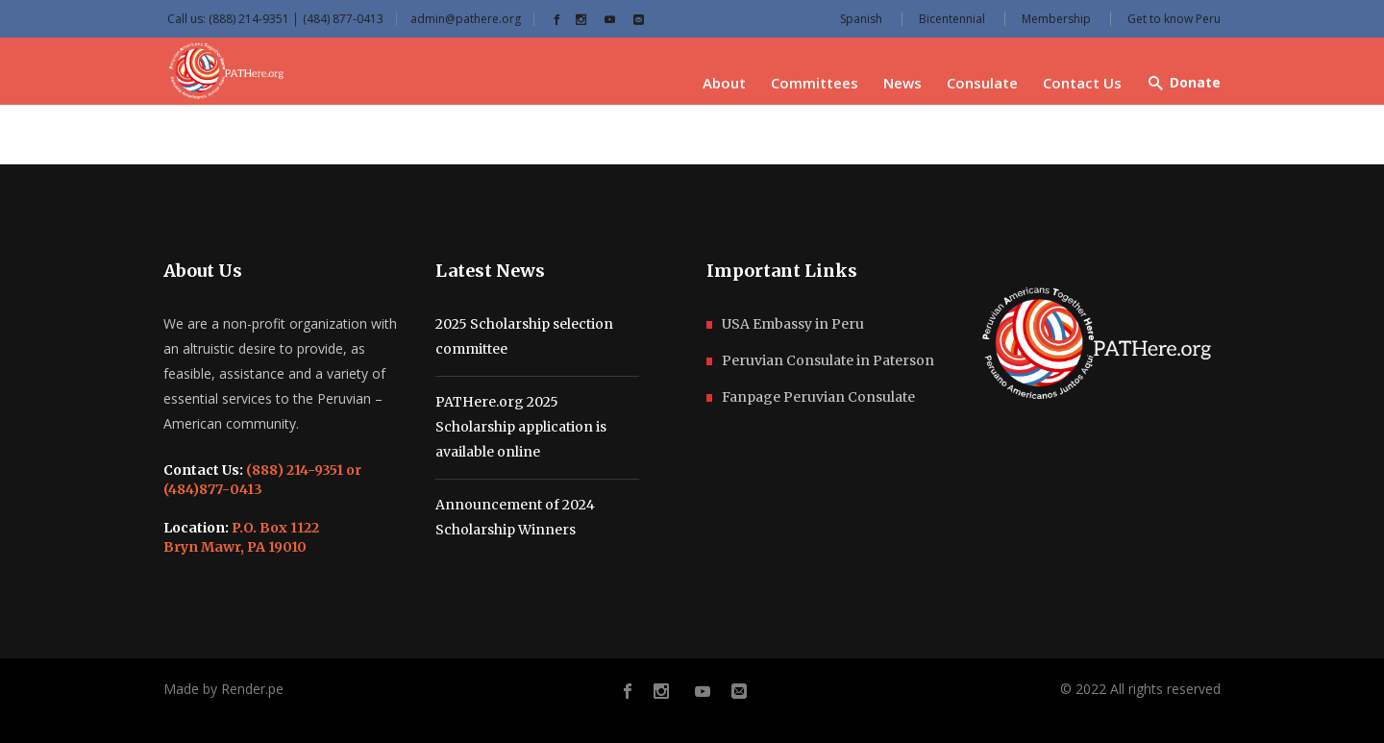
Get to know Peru (1174, 19)
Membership (1056, 19)
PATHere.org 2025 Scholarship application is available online (520, 426)
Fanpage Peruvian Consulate (818, 397)
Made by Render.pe (223, 689)
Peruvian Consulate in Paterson (828, 360)
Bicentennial (952, 19)
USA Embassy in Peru (793, 324)
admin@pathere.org (465, 19)
